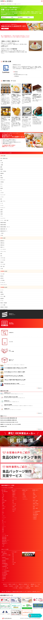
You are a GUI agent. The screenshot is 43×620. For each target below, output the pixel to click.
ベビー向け (2, 273)
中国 (13, 559)
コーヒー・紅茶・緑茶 (4, 220)
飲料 (1, 160)
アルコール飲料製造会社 (5, 558)
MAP (26, 74)
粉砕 (1, 253)
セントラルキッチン (4, 309)
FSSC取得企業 (3, 324)
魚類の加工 (2, 245)
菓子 (1, 199)
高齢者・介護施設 (3, 313)
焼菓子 (1, 211)
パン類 (1, 162)
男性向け (2, 276)
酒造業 (1, 311)
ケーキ (1, 203)
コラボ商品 (2, 280)
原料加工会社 (4, 561)
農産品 (1, 169)
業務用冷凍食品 (3, 222)
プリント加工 (2, 264)
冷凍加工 (2, 262)
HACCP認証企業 (3, 319)
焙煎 (1, 255)
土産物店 (2, 294)
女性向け (2, 278)
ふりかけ (2, 192)
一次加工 (2, 233)
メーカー (2, 300)
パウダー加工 (2, 257)
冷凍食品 (2, 181)
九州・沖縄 (14, 562)
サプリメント (2, 179)
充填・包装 (2, 266)
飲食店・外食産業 (3, 302)
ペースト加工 (2, 260)
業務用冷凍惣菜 (3, 224)
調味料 (1, 188)
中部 (13, 556)
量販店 (1, 292)
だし (1, 190)
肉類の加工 (2, 242)
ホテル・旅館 (2, 296)
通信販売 (2, 298)
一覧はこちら (40, 388)
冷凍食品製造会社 (4, 566)
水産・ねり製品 (3, 171)
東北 (13, 553)
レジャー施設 (2, 304)
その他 (1, 235)
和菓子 (1, 209)
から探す (3, 155)
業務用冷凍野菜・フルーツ (5, 226)
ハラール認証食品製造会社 (5, 317)
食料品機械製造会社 (4, 563)
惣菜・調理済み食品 (4, 158)
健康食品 (2, 173)
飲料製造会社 (4, 557)
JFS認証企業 (2, 326)
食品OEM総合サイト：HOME (7, 485)
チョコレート (2, 207)
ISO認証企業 (2, 328)
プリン (1, 216)
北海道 (13, 564)
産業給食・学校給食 (4, 307)
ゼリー (1, 184)
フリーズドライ (3, 249)
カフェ (1, 315)
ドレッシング (2, 194)
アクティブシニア (3, 284)
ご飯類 (1, 164)
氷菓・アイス (2, 201)
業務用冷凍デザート (4, 231)
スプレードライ (3, 251)
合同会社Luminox (17, 64)
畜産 (1, 175)
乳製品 (1, 177)
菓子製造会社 (17, 76)
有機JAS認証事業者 (3, 322)
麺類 (1, 167)
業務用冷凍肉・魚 (3, 228)
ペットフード (2, 218)
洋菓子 (1, 214)
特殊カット (2, 247)
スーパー (2, 290)
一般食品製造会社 (4, 553)
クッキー (2, 205)
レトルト (2, 196)
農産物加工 (2, 240)
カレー (1, 186)
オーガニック (2, 282)
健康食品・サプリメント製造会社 (6, 555)
